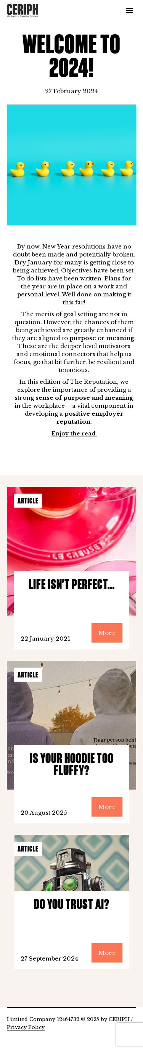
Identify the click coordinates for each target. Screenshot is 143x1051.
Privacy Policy (26, 1027)
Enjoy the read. (74, 433)
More (107, 632)
